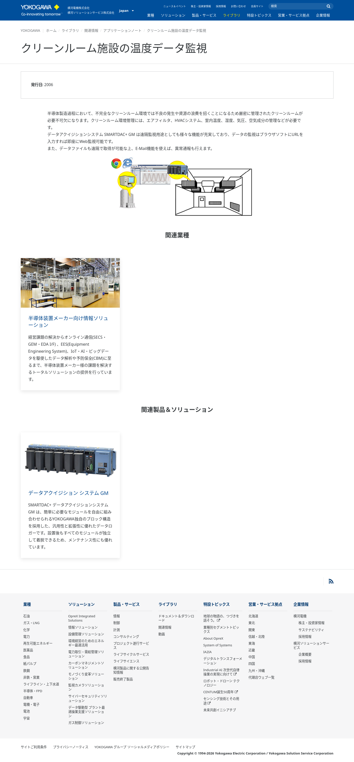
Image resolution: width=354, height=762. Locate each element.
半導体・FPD (32, 691)
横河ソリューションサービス (311, 645)
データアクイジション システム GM (68, 493)
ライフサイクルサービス (131, 654)
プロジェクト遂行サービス (131, 645)
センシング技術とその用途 (221, 700)
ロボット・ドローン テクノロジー (221, 683)
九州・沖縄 (256, 670)
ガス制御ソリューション (86, 722)
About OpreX (213, 638)
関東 (251, 630)
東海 (251, 643)
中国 (251, 657)
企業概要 (304, 654)
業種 (150, 15)
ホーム (51, 30)
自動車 (28, 697)
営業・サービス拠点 (293, 15)
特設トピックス (259, 15)
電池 (26, 711)
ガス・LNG (31, 623)
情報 (116, 616)
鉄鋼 (26, 670)
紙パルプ (29, 663)
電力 (26, 636)
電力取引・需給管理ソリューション (86, 654)
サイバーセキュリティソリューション (87, 698)
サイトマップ (185, 747)
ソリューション (173, 15)
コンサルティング (126, 636)
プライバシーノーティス (70, 747)
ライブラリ (231, 15)
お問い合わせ (238, 6)
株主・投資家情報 (201, 6)
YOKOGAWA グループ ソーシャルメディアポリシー (132, 747)
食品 (26, 657)
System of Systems (217, 645)
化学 (26, 630)
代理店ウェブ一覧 (261, 677)
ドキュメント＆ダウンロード (176, 618)
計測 (116, 630)
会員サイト (257, 6)
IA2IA (207, 652)
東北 (251, 623)
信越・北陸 (256, 636)
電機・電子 (31, 704)
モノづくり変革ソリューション (86, 676)
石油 (26, 616)
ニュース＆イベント (174, 6)
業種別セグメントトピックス (221, 629)
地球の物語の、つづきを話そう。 (221, 618)
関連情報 (91, 30)
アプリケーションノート (122, 30)
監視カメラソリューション (86, 687)
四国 (251, 663)
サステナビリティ (311, 630)
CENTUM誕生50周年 (218, 692)
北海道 (253, 616)
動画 (161, 634)
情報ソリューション (83, 627)
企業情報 (323, 15)
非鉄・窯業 (31, 677)
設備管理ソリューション (86, 634)
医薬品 (28, 650)
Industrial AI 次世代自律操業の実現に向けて (221, 672)
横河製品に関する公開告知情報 (131, 670)
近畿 (251, 650)
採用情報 (221, 6)
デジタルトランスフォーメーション (222, 660)
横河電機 (299, 616)
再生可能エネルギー (38, 643)
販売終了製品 (123, 679)
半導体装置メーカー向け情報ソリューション (68, 321)
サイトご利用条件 (34, 747)
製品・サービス (204, 15)
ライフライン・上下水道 (41, 684)
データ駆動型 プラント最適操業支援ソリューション (86, 711)
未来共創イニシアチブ (219, 710)
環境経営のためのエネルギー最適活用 (86, 643)
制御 (116, 623)
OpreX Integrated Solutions (81, 618)
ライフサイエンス (126, 661)
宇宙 (26, 718)
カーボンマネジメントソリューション (86, 665)
